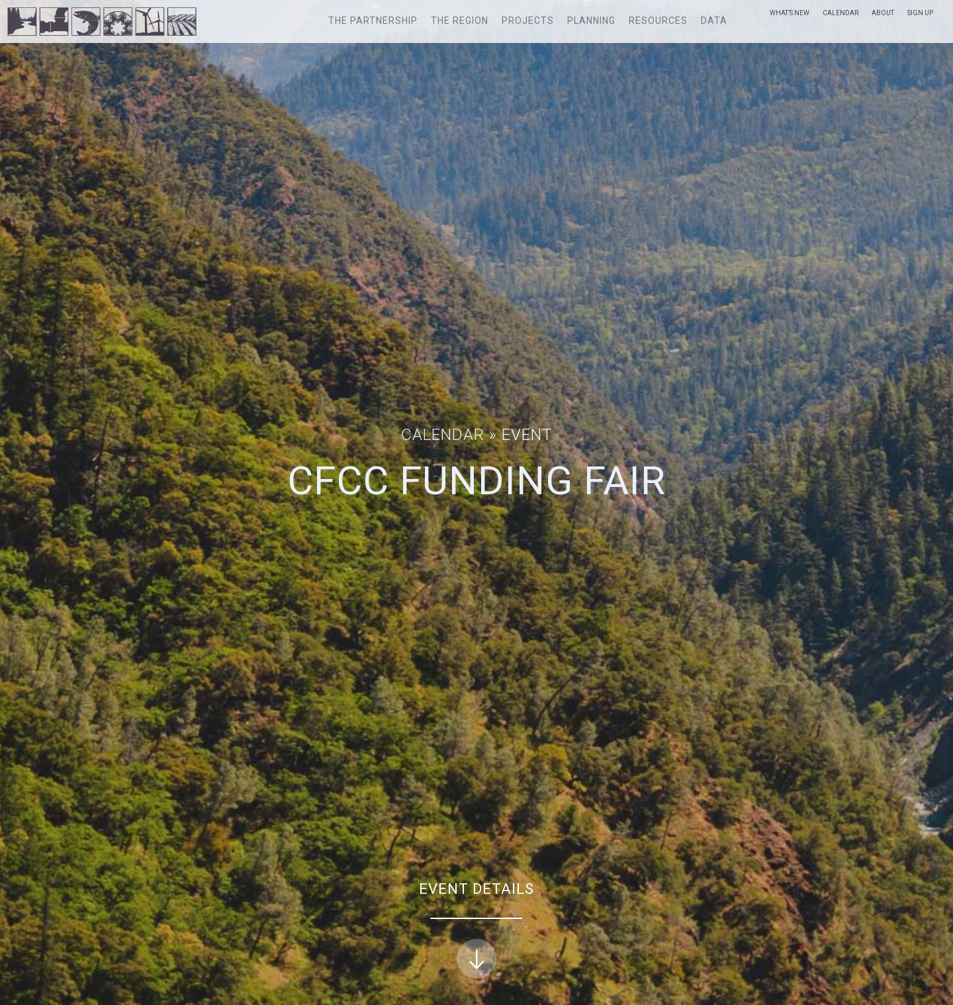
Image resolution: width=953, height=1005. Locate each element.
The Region (459, 20)
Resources (658, 20)
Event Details (476, 930)
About (883, 13)
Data (714, 20)
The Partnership (373, 20)
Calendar (840, 13)
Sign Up (920, 13)
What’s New (789, 13)
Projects (528, 20)
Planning (591, 20)
